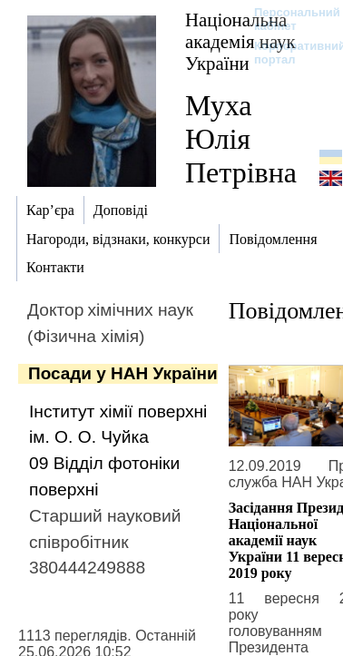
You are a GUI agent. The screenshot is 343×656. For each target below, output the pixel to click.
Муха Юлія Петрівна (241, 139)
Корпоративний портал (288, 52)
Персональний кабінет (288, 19)
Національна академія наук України (240, 41)
